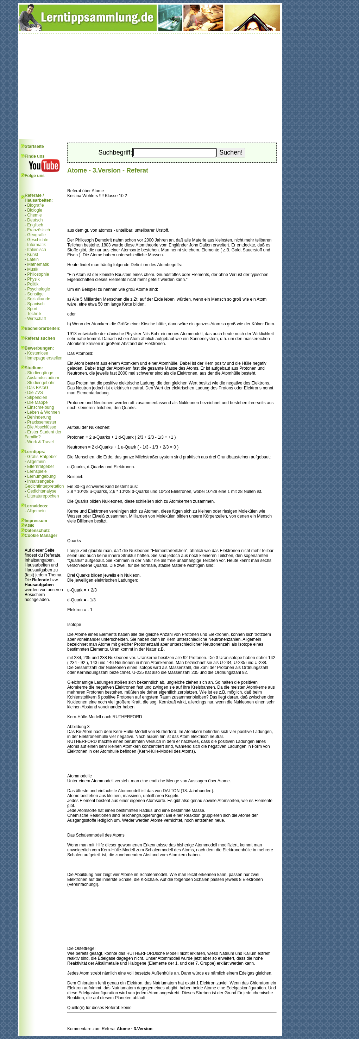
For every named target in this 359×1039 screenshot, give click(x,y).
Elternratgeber (40, 466)
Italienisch (36, 249)
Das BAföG (37, 387)
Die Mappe (37, 402)
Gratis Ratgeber (42, 456)
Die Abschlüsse (41, 427)
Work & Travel (40, 441)
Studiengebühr (41, 382)
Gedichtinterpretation (44, 486)
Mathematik (38, 264)
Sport (32, 308)
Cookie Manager (41, 535)
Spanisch (35, 303)
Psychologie (38, 289)
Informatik (36, 244)
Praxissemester (41, 422)
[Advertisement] (150, 86)
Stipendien (37, 397)
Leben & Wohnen (43, 412)
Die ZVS (35, 392)
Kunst (32, 254)
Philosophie (38, 274)
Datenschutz (37, 530)
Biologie (34, 210)
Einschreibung (40, 407)
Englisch (35, 225)
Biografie (35, 205)
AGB (29, 525)
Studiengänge (40, 372)
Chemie (34, 215)
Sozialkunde (38, 298)
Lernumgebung (41, 476)
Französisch (38, 229)
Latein (33, 259)
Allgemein (36, 461)
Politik (32, 284)
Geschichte (37, 239)
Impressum (36, 520)
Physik (33, 279)
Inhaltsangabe (40, 481)
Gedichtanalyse (41, 491)
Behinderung (39, 417)
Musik (32, 269)
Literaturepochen (43, 496)
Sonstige (35, 294)
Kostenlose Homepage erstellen (43, 356)
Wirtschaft (36, 318)
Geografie (36, 234)
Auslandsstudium (43, 377)
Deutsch (35, 220)
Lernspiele (36, 471)
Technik (34, 313)
